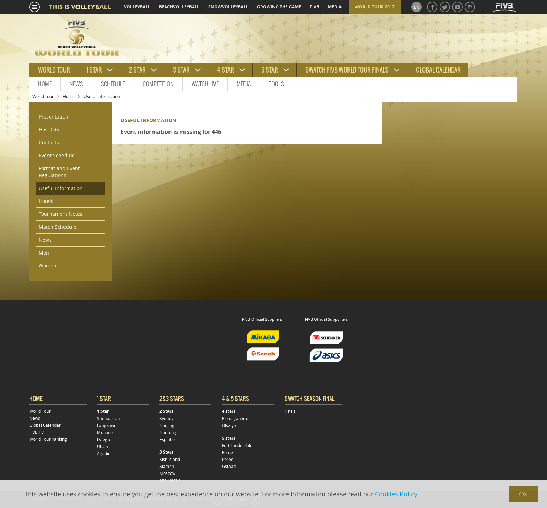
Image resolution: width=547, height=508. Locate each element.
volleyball (137, 7)
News (76, 83)
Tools (276, 83)
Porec (227, 459)
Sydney (166, 418)
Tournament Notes (60, 214)
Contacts (49, 142)
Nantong (167, 432)
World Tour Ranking (48, 439)
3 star (181, 70)
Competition (158, 83)
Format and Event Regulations (59, 172)
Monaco (105, 432)
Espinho (167, 439)
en (417, 7)
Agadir (103, 453)
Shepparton (108, 418)
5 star (269, 70)
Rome (227, 452)
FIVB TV (36, 432)
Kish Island (169, 459)
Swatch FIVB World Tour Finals (347, 70)
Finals (290, 411)
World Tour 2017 (375, 7)
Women (48, 265)
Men (44, 252)
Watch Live (205, 83)
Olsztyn (229, 425)
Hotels (46, 201)
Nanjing (166, 425)
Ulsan (102, 446)
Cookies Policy (396, 494)
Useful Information (61, 188)
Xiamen (166, 466)
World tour (54, 70)
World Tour (43, 96)
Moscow (167, 473)
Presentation (53, 116)
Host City (49, 129)
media (335, 7)
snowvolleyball (228, 7)
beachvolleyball (179, 7)
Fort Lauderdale (237, 445)
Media (244, 83)
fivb (314, 7)
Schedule (113, 83)
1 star (94, 70)
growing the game (279, 7)
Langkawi (106, 425)
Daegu (103, 439)
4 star (225, 70)
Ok (523, 494)
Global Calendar (438, 70)
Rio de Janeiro (235, 418)
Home (45, 83)
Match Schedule (57, 226)
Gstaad (229, 466)
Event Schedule (57, 155)
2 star (137, 70)
